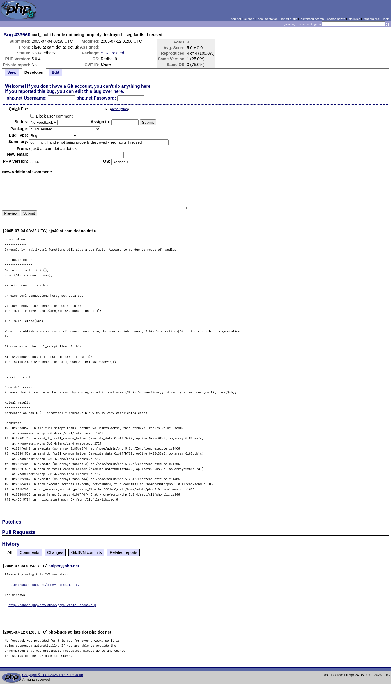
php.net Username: (26, 98)
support (249, 18)
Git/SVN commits (86, 552)
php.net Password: (96, 98)
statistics (354, 18)
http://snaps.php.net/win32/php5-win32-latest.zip (52, 605)
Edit (55, 72)
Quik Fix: (18, 109)
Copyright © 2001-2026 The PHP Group (52, 675)
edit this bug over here (99, 91)
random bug (372, 18)
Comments (29, 552)
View (12, 72)
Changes (55, 552)
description (119, 109)
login (386, 18)
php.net (236, 18)
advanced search (312, 18)
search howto (336, 18)
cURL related (112, 53)
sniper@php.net (64, 566)
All (9, 552)
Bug (8, 35)
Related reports (123, 552)
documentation (268, 18)
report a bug (289, 18)
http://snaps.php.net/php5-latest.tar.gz (44, 584)
